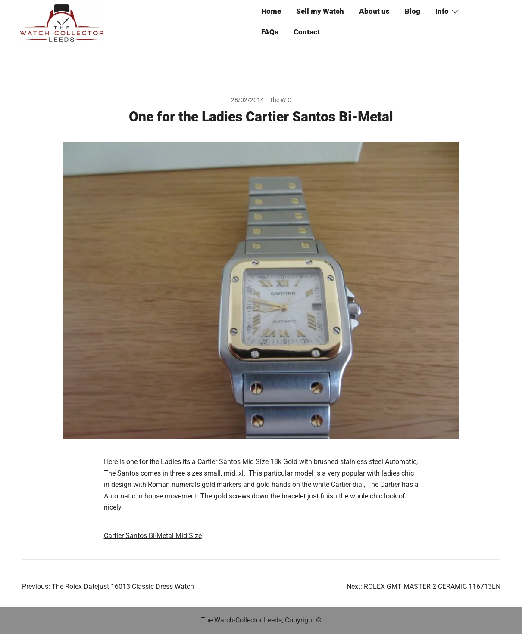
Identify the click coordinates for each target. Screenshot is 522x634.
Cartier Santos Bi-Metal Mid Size (153, 536)
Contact (307, 32)
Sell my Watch (320, 11)
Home (271, 11)
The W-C (280, 99)
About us (374, 11)
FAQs (269, 32)
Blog (412, 11)
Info (442, 11)
